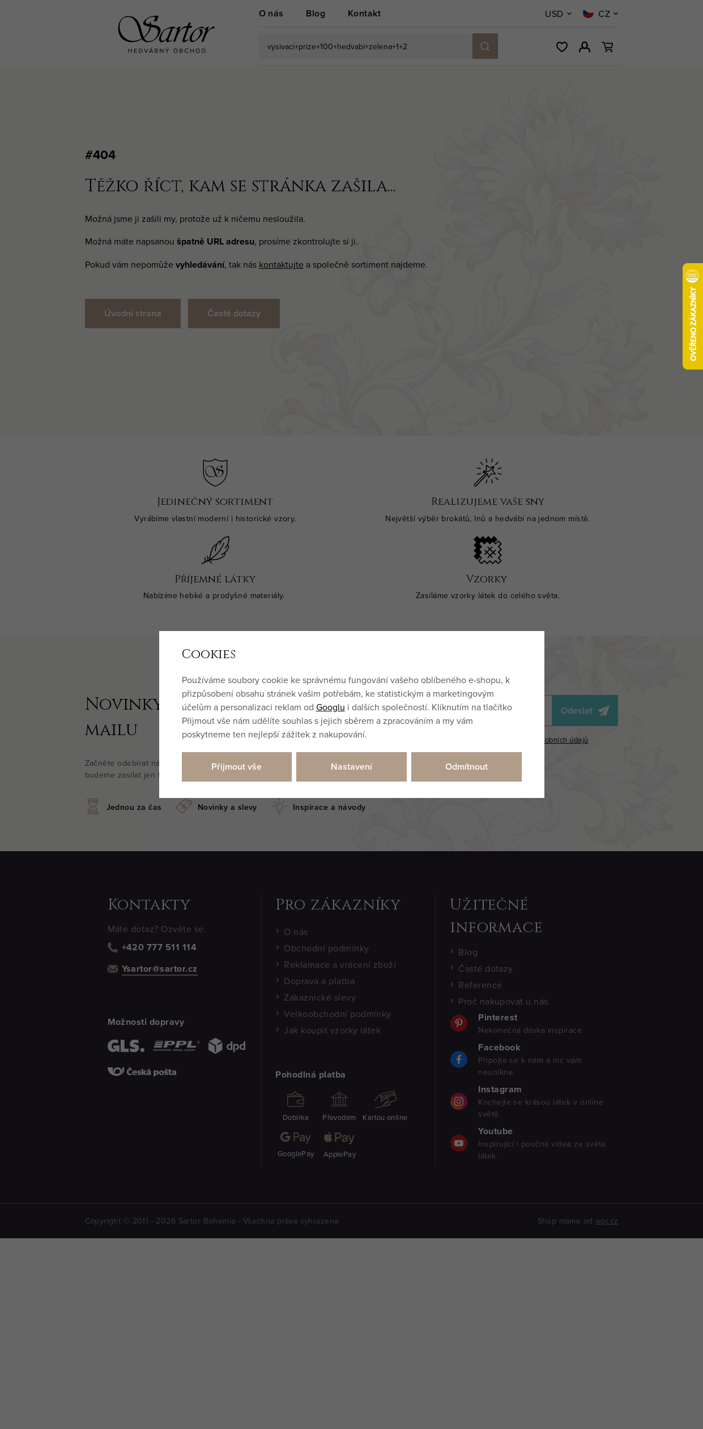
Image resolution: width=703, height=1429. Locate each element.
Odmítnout (466, 766)
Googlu (330, 707)
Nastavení (351, 766)
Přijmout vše (236, 766)
